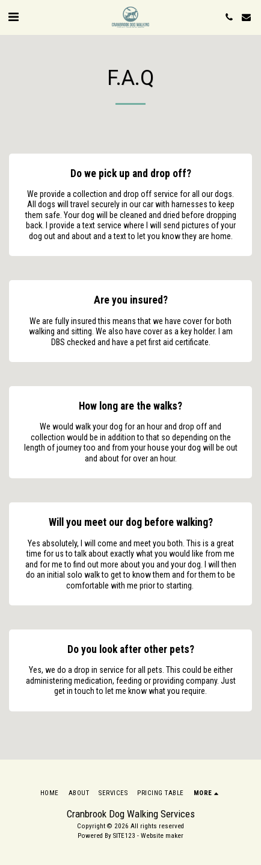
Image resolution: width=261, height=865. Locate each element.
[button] (13, 16)
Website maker (162, 836)
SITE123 (124, 836)
